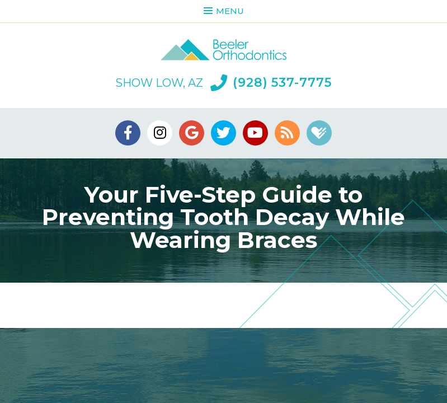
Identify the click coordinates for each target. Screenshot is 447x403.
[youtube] (255, 133)
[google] (191, 133)
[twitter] (223, 133)
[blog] (287, 133)
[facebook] (127, 133)
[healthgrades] (319, 133)
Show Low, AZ (159, 83)
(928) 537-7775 (270, 82)
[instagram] (159, 133)
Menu (224, 11)
